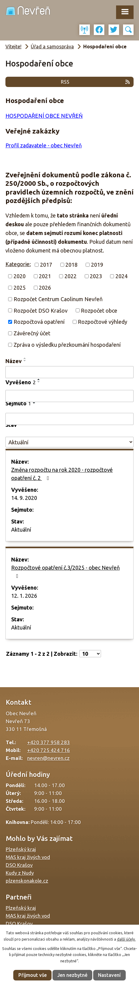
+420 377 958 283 (48, 742)
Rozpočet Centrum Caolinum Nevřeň (58, 299)
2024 (121, 276)
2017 (46, 265)
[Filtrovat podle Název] (69, 372)
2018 (71, 265)
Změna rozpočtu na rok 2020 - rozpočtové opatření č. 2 (62, 474)
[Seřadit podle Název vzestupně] (25, 358)
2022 (71, 276)
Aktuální (21, 529)
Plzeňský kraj (21, 849)
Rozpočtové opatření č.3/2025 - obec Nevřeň (65, 572)
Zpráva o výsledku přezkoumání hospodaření (67, 345)
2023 (96, 276)
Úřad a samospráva (52, 46)
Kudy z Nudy (20, 873)
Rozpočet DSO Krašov (41, 310)
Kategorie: (18, 264)
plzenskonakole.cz (27, 881)
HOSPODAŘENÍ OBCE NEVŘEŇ (44, 116)
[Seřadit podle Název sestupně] (25, 360)
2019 (97, 265)
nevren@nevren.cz (48, 758)
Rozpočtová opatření (39, 322)
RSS (96, 82)
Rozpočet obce (99, 310)
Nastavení (109, 975)
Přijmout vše (32, 975)
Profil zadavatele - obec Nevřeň (43, 145)
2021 (45, 276)
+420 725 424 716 (48, 750)
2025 (20, 288)
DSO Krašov (19, 865)
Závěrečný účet (32, 333)
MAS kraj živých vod (28, 857)
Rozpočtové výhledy (102, 322)
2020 (20, 276)
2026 (45, 288)
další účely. (126, 939)
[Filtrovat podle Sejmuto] (69, 419)
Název (13, 361)
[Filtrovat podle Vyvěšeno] (69, 396)
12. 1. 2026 (24, 596)
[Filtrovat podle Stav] (69, 442)
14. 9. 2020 (24, 498)
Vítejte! (13, 46)
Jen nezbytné (72, 975)
